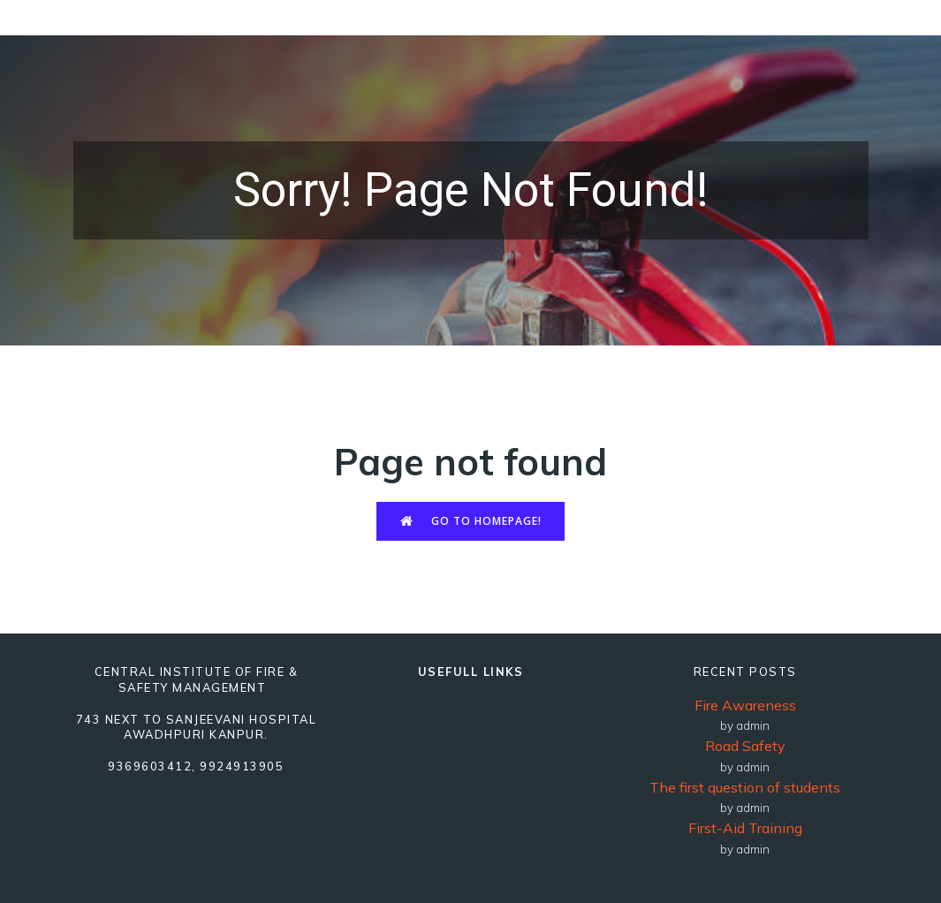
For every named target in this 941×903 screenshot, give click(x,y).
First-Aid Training (745, 828)
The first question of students (744, 787)
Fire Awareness (745, 705)
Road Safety (745, 746)
